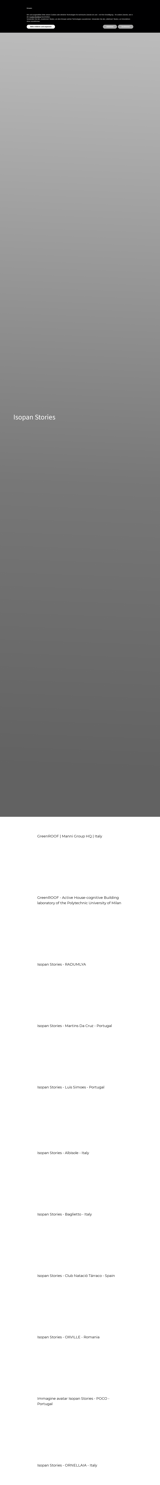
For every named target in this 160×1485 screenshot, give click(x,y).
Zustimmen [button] (125, 27)
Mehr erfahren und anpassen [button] (40, 27)
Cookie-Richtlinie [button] (35, 17)
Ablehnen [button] (110, 27)
